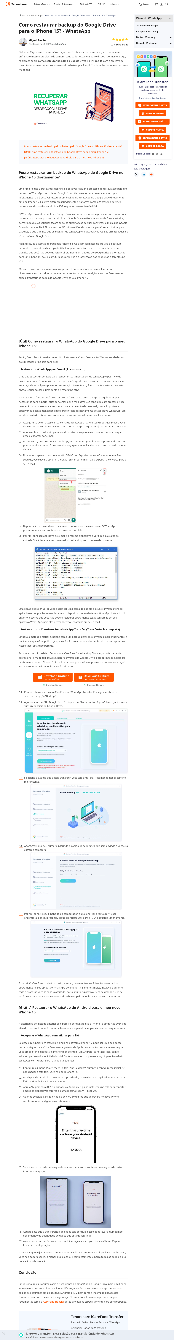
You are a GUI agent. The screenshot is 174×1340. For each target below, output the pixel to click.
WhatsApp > (37, 15)
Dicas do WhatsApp (146, 43)
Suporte (144, 4)
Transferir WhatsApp (147, 25)
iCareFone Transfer (53, 1301)
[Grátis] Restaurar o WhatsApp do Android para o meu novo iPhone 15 (64, 157)
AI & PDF (101, 4)
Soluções (114, 4)
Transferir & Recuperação (64, 4)
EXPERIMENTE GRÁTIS (152, 105)
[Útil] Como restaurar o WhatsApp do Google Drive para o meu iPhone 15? (66, 152)
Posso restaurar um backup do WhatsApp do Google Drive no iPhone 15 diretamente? (73, 146)
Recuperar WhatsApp (147, 31)
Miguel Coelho (38, 40)
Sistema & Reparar (41, 4)
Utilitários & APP (85, 4)
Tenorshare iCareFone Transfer (97, 1316)
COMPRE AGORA (152, 113)
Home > (26, 15)
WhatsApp (60, 43)
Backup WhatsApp (146, 37)
